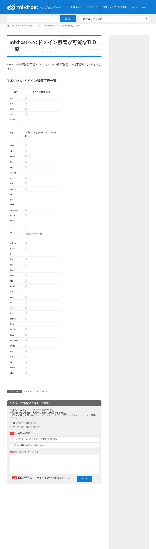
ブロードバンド (64, 514)
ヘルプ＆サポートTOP (45, 498)
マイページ (76, 498)
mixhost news (116, 498)
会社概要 (12, 520)
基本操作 (122, 140)
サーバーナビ (63, 520)
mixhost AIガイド (65, 525)
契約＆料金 (137, 90)
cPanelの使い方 (125, 108)
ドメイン (27, 391)
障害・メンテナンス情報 (96, 498)
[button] (129, 42)
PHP (138, 176)
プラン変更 (123, 90)
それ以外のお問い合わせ (26, 426)
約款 (135, 162)
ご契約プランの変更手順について (130, 83)
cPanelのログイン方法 (129, 132)
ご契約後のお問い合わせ (26, 423)
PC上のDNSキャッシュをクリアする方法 (130, 101)
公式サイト (63, 498)
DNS (138, 108)
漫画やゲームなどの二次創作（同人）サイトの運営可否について (130, 153)
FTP (138, 122)
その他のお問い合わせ (115, 520)
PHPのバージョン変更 (129, 171)
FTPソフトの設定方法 (129, 117)
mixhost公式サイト (17, 514)
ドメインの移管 (41, 391)
